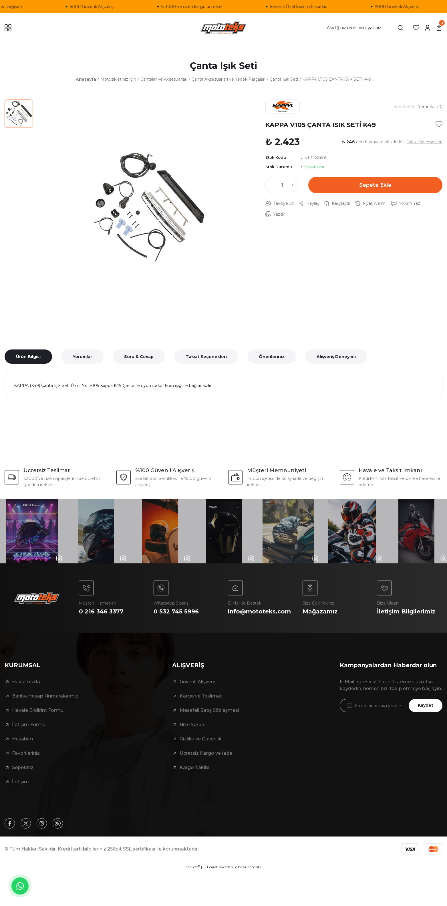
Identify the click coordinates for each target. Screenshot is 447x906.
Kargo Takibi (194, 767)
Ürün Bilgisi (28, 356)
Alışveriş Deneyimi (336, 356)
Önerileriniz (272, 356)
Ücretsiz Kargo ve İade (206, 753)
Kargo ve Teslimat (201, 696)
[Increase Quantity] (294, 185)
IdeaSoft (192, 867)
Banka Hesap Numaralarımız (45, 696)
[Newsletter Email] (391, 705)
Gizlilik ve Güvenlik (201, 739)
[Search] (365, 27)
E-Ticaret (210, 867)
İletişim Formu (28, 724)
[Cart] (439, 27)
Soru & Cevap (139, 356)
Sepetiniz (22, 767)
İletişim (20, 781)
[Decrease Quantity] (270, 185)
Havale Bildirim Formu (37, 710)
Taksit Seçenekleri (206, 356)
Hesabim (22, 739)
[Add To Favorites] (439, 124)
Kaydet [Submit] (425, 705)
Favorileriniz (26, 753)
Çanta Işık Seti (223, 65)
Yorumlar (82, 356)
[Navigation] (8, 27)
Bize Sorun (192, 724)
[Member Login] (427, 27)
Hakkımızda (26, 681)
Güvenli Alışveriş (198, 681)
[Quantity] (282, 185)
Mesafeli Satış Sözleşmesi (209, 710)
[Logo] (223, 28)
